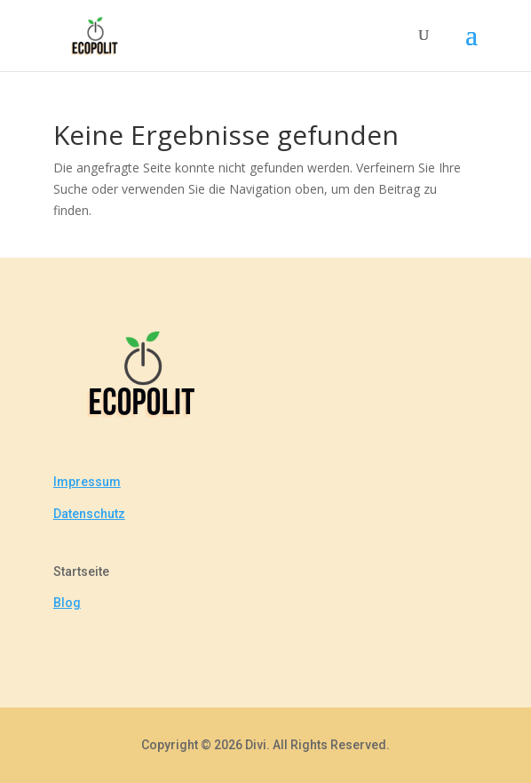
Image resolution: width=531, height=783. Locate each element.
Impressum (87, 482)
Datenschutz (89, 514)
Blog (67, 602)
